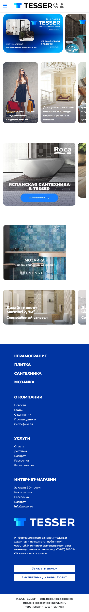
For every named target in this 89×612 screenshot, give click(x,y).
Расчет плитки (24, 465)
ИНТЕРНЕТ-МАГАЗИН (35, 479)
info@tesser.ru (23, 506)
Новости (20, 405)
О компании (28, 397)
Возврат (20, 455)
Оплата (19, 446)
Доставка (20, 451)
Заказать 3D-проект (27, 487)
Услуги (22, 438)
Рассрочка (21, 460)
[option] (33, 33)
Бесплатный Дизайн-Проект (44, 577)
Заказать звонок (44, 568)
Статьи (18, 410)
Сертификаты (23, 424)
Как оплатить (23, 492)
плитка (22, 365)
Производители (25, 419)
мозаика (24, 382)
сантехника (27, 373)
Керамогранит (30, 356)
